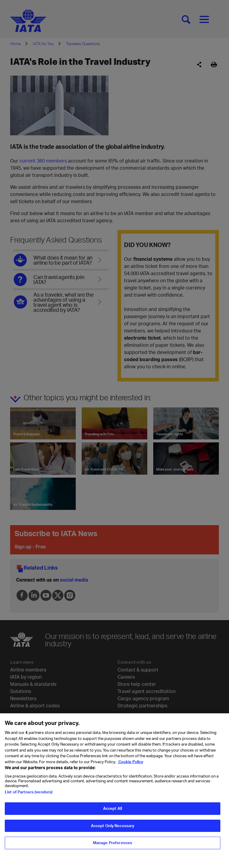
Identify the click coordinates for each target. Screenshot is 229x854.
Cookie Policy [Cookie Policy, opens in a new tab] (130, 762)
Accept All (112, 809)
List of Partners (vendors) (28, 792)
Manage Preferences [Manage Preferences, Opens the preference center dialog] (112, 843)
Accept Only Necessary (112, 826)
